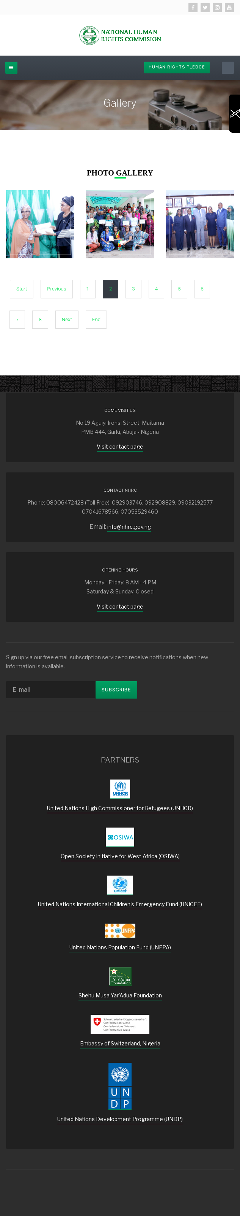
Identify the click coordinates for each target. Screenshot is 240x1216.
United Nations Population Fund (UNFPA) (120, 947)
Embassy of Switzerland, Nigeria (120, 1043)
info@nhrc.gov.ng (129, 526)
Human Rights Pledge (177, 67)
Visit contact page (120, 446)
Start (21, 289)
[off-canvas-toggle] (11, 68)
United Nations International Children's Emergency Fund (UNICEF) (120, 904)
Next (67, 319)
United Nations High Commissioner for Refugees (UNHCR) (120, 808)
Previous (56, 289)
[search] (228, 68)
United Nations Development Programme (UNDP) (120, 1119)
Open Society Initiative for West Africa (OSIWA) (120, 856)
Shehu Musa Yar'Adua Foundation (120, 995)
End (96, 319)
